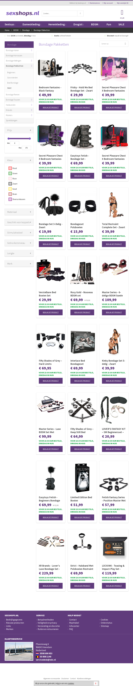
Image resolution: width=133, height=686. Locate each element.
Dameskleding (31, 24)
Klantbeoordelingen (84, 678)
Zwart (14, 184)
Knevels (9, 110)
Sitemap (105, 626)
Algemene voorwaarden (51, 678)
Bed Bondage (12, 83)
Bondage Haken (12, 50)
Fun (109, 24)
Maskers (9, 115)
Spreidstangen (11, 120)
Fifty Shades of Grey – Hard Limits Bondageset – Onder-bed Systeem (50, 362)
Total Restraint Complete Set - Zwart (113, 225)
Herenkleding (57, 24)
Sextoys (10, 24)
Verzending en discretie (49, 626)
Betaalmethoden (46, 619)
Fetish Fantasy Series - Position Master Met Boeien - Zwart (114, 499)
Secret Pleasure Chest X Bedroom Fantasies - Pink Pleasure (114, 89)
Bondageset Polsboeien (77, 225)
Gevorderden (12, 77)
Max (20, 148)
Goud (14, 189)
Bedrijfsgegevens (14, 619)
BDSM (95, 24)
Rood (14, 168)
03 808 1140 (43, 656)
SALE (121, 24)
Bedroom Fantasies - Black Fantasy (50, 89)
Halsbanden (10, 105)
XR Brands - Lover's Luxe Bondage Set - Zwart (49, 567)
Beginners (11, 72)
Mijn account (107, 3)
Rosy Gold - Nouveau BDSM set (81, 294)
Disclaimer (65, 678)
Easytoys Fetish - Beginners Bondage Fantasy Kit (49, 499)
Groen (14, 173)
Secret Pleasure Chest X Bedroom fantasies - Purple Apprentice (51, 157)
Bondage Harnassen (14, 55)
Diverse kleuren (18, 199)
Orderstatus (106, 622)
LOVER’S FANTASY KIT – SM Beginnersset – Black (113, 430)
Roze (14, 178)
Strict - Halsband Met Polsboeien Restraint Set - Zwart (81, 567)
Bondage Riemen (12, 94)
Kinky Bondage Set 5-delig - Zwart (113, 362)
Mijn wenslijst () (121, 3)
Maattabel (74, 622)
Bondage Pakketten (14, 66)
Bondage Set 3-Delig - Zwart (50, 225)
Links (8, 626)
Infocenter (74, 626)
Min (8, 143)
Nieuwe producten (15, 622)
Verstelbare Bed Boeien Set (47, 294)
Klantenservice (94, 3)
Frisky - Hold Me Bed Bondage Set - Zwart (81, 89)
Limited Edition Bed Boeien (81, 499)
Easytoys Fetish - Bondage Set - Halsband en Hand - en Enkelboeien (80, 157)
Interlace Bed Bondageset (77, 362)
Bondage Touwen (13, 99)
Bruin (14, 194)
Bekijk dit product (51, 107)
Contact (73, 619)
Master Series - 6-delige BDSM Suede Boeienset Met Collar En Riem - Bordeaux (113, 294)
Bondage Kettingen (13, 60)
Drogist (78, 24)
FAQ (71, 629)
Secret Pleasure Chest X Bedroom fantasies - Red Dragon (114, 157)
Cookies (104, 619)
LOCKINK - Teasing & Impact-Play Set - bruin (113, 567)
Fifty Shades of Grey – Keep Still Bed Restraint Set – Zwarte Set (82, 430)
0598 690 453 (44, 653)
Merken (9, 629)
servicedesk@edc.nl (46, 659)
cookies (71, 683)
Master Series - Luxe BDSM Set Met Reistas (50, 430)
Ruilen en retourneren (48, 629)
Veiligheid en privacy (47, 622)
